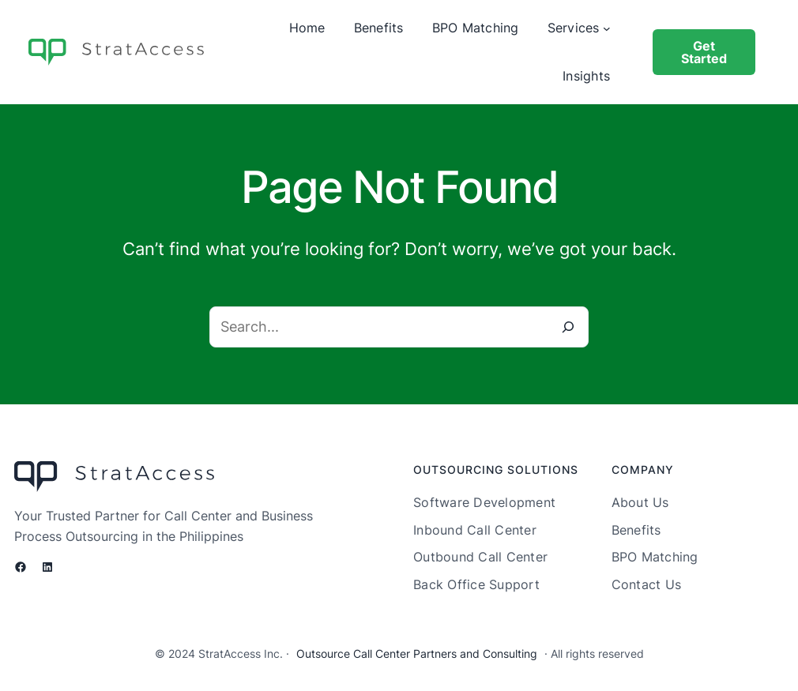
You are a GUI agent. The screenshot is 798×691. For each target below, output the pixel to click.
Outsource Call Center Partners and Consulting (416, 653)
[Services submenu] (607, 28)
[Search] (568, 327)
